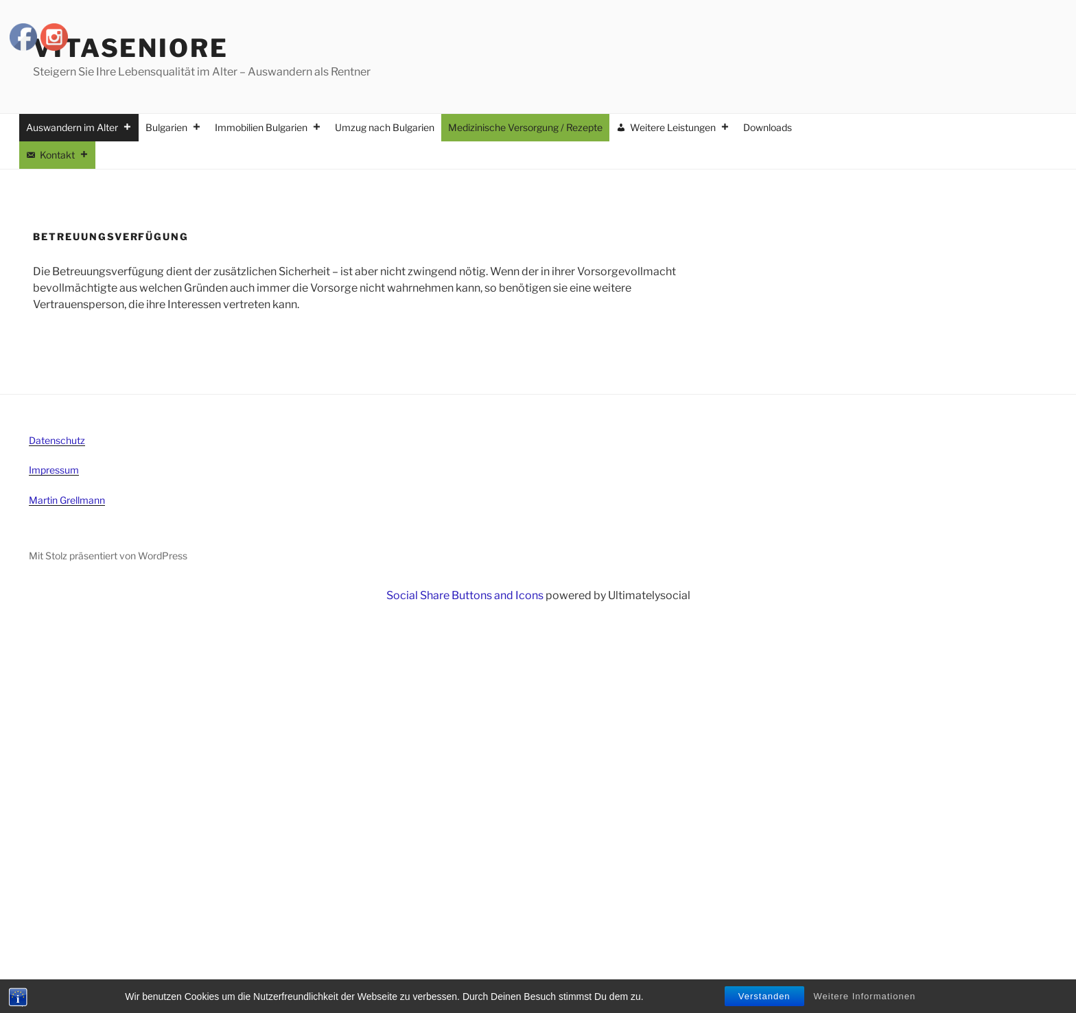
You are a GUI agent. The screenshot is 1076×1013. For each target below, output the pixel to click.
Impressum (54, 470)
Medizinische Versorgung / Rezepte (525, 127)
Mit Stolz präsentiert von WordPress (108, 555)
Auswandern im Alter (79, 127)
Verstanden (764, 998)
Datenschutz (57, 440)
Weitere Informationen (865, 998)
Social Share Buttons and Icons (464, 595)
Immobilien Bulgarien (268, 127)
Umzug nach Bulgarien (384, 127)
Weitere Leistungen (679, 127)
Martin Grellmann (67, 500)
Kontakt (64, 155)
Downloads (767, 127)
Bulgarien (173, 127)
